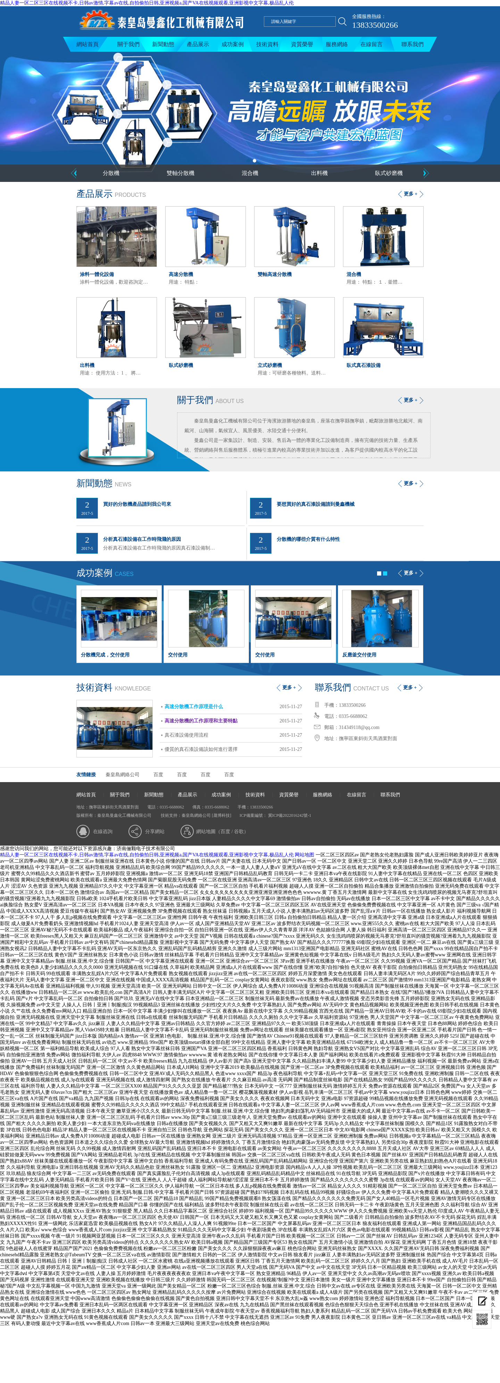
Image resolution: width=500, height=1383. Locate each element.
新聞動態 (163, 44)
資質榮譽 (302, 44)
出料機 (319, 173)
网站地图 (304, 854)
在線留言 (371, 44)
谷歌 (239, 831)
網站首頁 (87, 44)
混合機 (250, 173)
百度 (158, 774)
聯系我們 (412, 44)
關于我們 (128, 44)
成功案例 (233, 44)
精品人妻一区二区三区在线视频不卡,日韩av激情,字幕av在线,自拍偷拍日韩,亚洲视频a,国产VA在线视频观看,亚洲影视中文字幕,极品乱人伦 (147, 3)
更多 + (410, 193)
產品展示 (198, 44)
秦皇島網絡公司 (123, 774)
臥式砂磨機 (389, 173)
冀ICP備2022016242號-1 (289, 815)
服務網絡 (337, 44)
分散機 (111, 173)
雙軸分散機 (180, 173)
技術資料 (267, 44)
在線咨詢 (102, 831)
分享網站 (155, 831)
